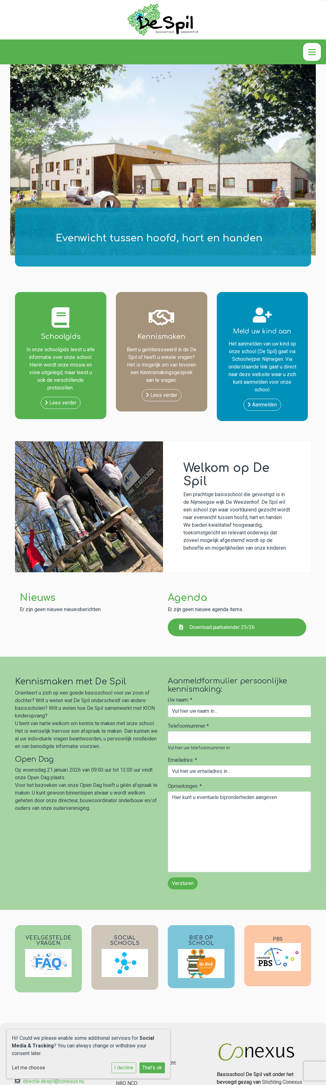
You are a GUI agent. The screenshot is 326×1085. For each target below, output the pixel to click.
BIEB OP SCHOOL (201, 940)
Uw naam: (180, 700)
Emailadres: (182, 760)
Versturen (183, 883)
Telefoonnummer (188, 726)
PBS (278, 939)
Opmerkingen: (185, 786)
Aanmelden (262, 405)
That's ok (152, 1068)
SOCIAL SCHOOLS (125, 940)
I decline (123, 1068)
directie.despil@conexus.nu (53, 1081)
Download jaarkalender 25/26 (217, 627)
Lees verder (60, 403)
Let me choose (28, 1068)
